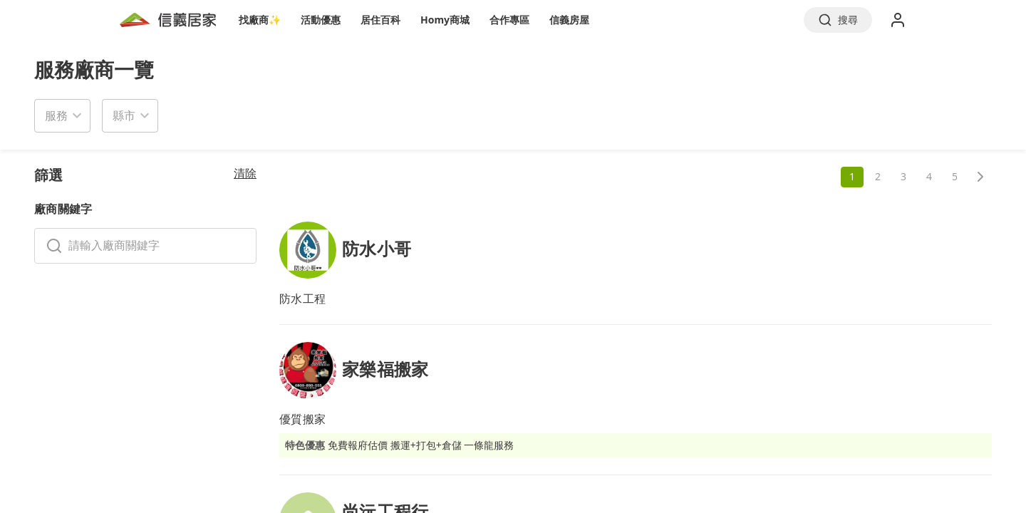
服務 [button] (56, 115)
